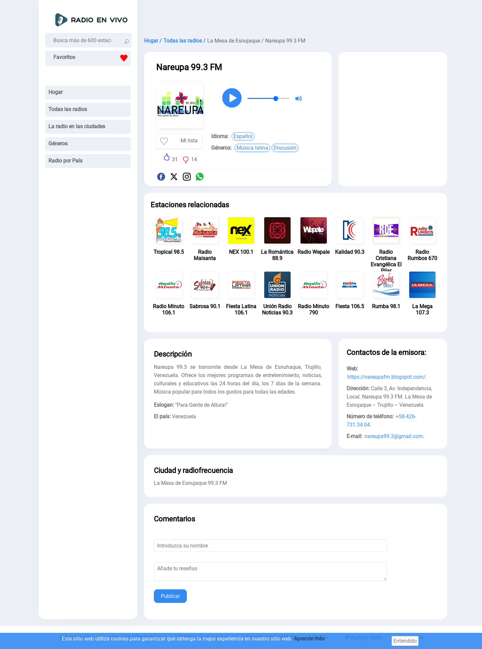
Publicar (170, 596)
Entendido (405, 641)
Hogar (55, 92)
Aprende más (309, 638)
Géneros (58, 143)
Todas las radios (67, 109)
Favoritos (92, 58)
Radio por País (65, 161)
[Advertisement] (295, 16)
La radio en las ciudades (76, 126)
